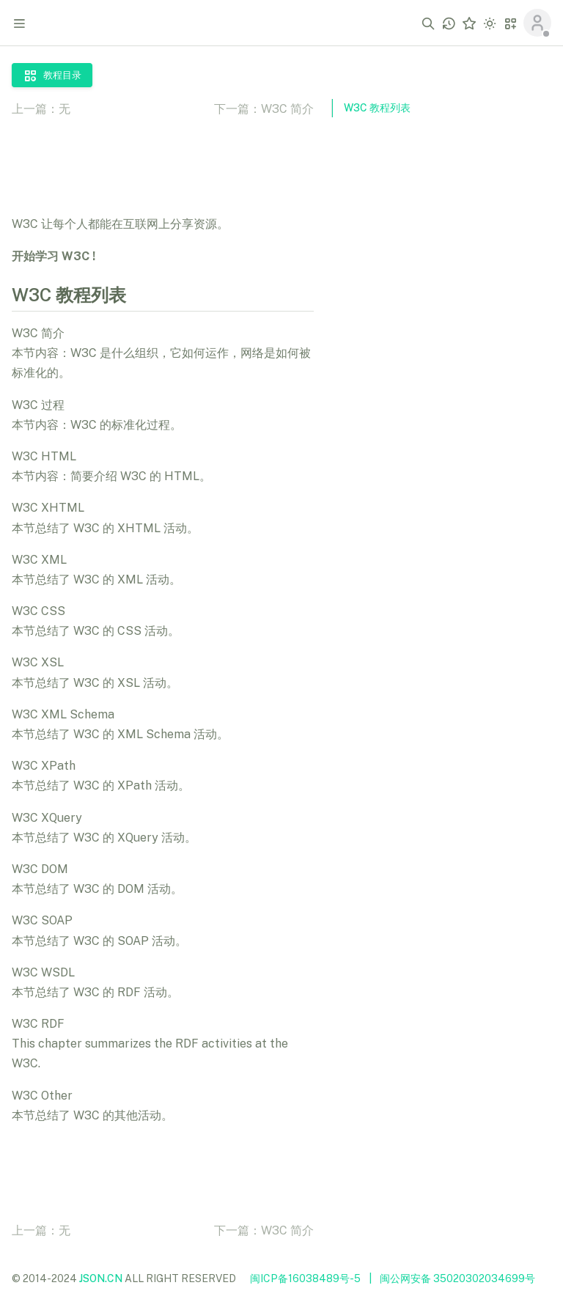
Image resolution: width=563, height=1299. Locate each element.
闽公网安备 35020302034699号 (457, 1278)
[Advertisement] (441, 355)
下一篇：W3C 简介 (264, 109)
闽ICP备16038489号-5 (305, 1278)
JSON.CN (100, 1278)
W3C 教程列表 (377, 108)
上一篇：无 (41, 109)
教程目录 (52, 75)
